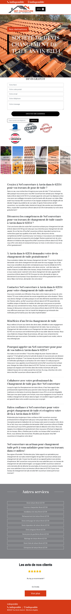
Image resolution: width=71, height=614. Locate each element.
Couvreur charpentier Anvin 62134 (35, 507)
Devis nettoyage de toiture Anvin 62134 (35, 521)
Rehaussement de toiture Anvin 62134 (35, 516)
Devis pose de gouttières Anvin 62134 (35, 534)
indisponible (15, 2)
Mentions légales (32, 610)
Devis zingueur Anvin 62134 (35, 530)
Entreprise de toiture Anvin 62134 (35, 547)
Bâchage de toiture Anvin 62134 (35, 538)
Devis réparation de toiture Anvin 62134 (35, 525)
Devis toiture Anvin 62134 (35, 503)
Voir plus (35, 593)
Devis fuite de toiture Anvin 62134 (35, 543)
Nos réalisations (18, 29)
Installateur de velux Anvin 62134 (35, 512)
